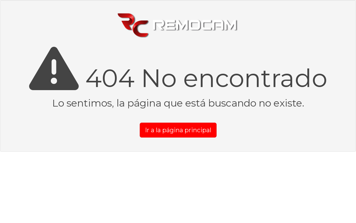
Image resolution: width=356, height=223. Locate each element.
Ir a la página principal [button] (178, 130)
